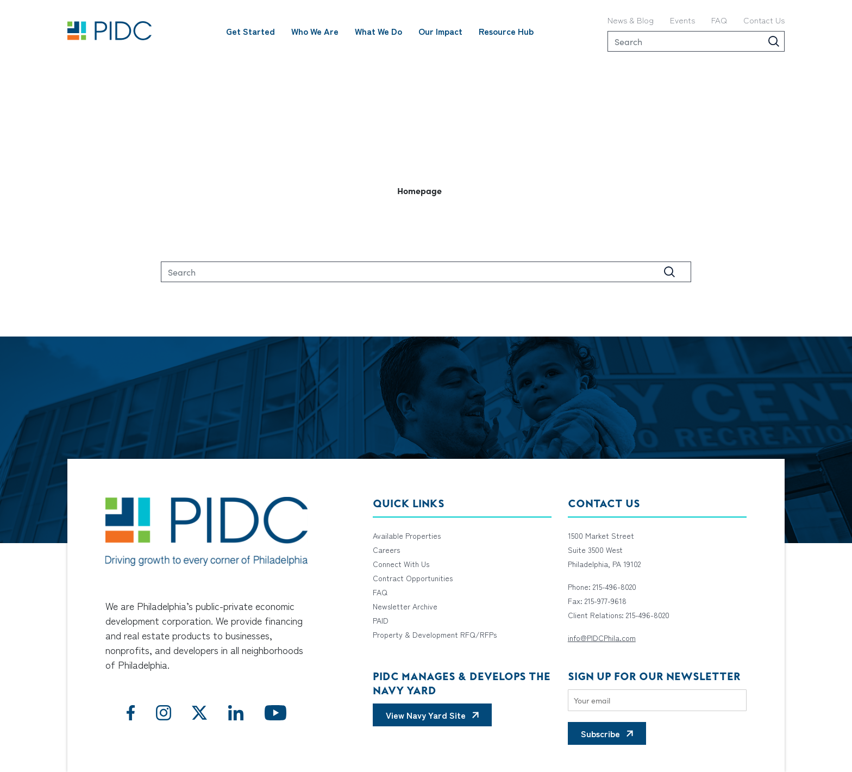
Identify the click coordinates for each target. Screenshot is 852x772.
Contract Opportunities (413, 577)
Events (682, 20)
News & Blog (630, 20)
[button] (426, 190)
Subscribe (600, 733)
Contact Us (764, 20)
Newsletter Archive (405, 606)
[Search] (696, 41)
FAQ (719, 20)
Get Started (250, 31)
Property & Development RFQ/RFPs (435, 634)
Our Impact (440, 31)
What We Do (378, 31)
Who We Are (315, 31)
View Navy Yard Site (426, 714)
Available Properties (407, 535)
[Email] (657, 700)
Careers (386, 549)
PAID (381, 620)
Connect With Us (401, 563)
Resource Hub (506, 31)
